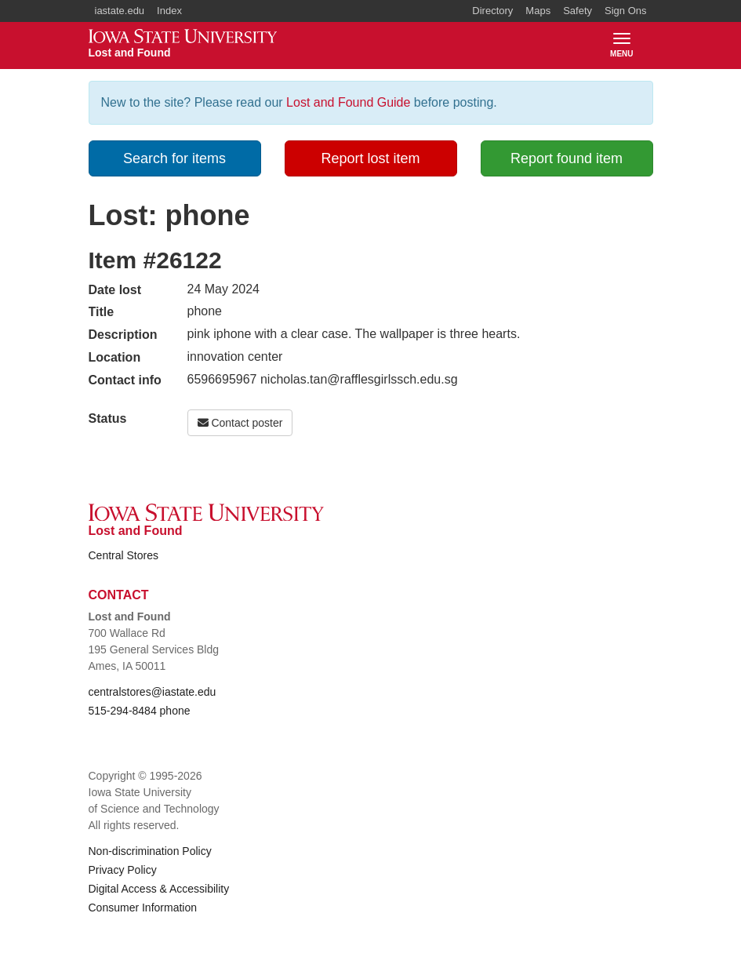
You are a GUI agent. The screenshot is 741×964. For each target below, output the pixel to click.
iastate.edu (120, 10)
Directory (492, 10)
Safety (577, 10)
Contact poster (240, 423)
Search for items (174, 158)
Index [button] (169, 10)
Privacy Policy (123, 870)
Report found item (566, 158)
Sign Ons (625, 10)
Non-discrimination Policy (150, 851)
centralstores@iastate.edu (152, 692)
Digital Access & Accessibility (159, 888)
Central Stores (123, 555)
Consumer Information (143, 907)
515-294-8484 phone (140, 710)
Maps (537, 10)
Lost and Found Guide (348, 102)
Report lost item (370, 158)
